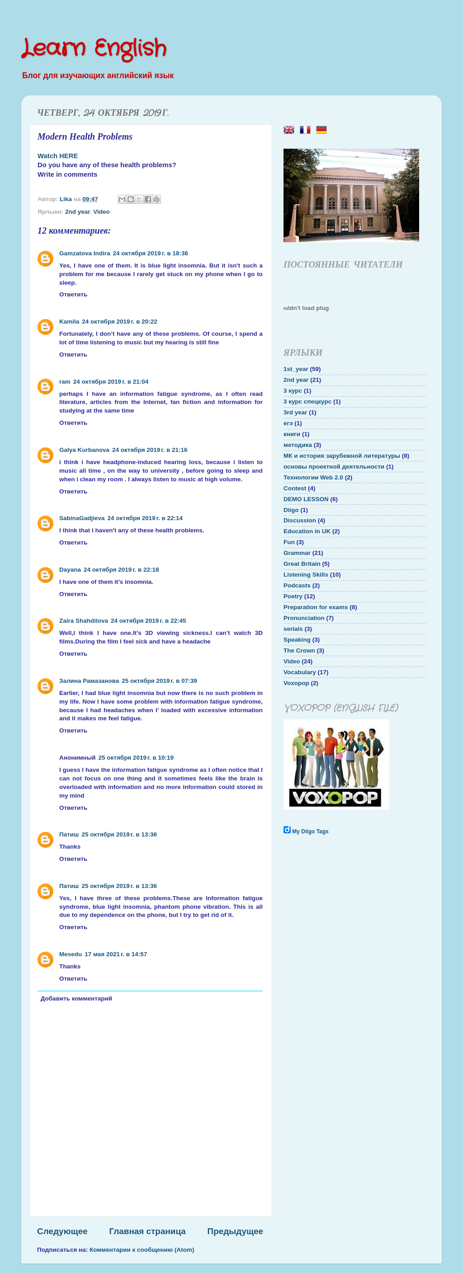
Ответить (73, 294)
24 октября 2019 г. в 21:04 (111, 381)
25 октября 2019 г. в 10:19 (136, 757)
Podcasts (297, 585)
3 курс (292, 390)
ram (65, 381)
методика (297, 445)
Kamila (69, 321)
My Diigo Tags (310, 831)
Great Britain (302, 563)
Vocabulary (299, 672)
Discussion (299, 520)
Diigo (291, 510)
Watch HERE (58, 156)
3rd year (295, 412)
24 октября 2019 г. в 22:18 (121, 569)
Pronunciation (304, 618)
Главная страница (147, 1231)
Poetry (292, 596)
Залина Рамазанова (89, 680)
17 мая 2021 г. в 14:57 (116, 954)
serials (293, 628)
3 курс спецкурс (307, 401)
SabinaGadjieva (82, 518)
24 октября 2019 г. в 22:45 (148, 620)
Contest (294, 488)
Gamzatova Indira (84, 253)
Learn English (93, 49)
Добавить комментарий (76, 998)
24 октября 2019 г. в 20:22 (119, 321)
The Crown (299, 650)
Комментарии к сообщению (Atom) (142, 1249)
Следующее (62, 1231)
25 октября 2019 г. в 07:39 (159, 680)
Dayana (70, 569)
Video (101, 211)
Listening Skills (305, 574)
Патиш (69, 834)
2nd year (77, 211)
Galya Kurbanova (84, 449)
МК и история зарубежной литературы (341, 455)
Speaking (297, 639)
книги (291, 434)
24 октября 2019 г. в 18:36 (151, 253)
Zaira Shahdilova (83, 620)
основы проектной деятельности (333, 466)
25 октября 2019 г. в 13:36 (119, 834)
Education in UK (307, 531)
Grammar (297, 553)
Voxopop (296, 683)
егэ (288, 423)
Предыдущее (235, 1231)
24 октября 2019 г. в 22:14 (145, 518)
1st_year (295, 369)
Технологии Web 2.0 (313, 477)
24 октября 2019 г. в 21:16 (150, 449)
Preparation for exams (315, 607)
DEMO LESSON (306, 499)
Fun (289, 542)
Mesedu (70, 954)
